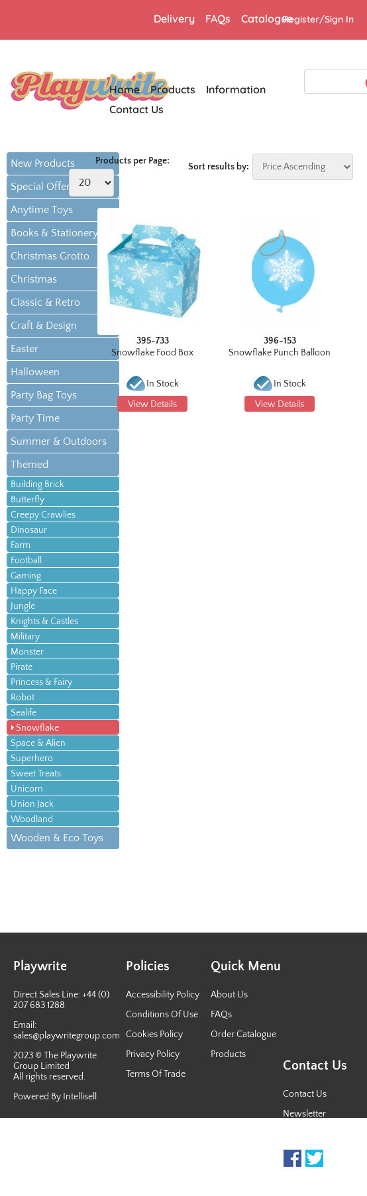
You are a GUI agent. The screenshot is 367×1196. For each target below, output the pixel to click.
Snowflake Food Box (152, 352)
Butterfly (27, 499)
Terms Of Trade (155, 1074)
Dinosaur (29, 530)
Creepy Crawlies (43, 515)
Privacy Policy (153, 1054)
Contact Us (305, 1094)
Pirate (21, 667)
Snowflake (37, 728)
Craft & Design (44, 326)
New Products (43, 163)
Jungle (23, 606)
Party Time (35, 418)
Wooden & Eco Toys (57, 838)
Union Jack (32, 804)
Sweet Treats (36, 773)
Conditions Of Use (162, 1014)
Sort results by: (218, 166)
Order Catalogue (243, 1034)
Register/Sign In (318, 19)
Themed (29, 465)
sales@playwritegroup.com (66, 1036)
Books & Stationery (54, 233)
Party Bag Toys (44, 395)
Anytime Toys (42, 210)
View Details (152, 404)
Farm (20, 545)
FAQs (221, 1014)
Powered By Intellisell (55, 1096)
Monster (27, 652)
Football (26, 560)
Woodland (32, 819)
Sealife (23, 713)
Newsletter (304, 1114)
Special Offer (40, 187)
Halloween (35, 372)
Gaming (26, 576)
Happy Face (34, 591)
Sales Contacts (312, 1133)
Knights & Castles (44, 621)
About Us (229, 994)
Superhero (32, 758)
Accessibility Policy (162, 994)
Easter (24, 349)
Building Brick (37, 484)
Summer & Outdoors (59, 441)
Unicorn (27, 789)
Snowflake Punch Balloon (280, 352)
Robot (22, 697)
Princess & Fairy (41, 682)
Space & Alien (38, 743)
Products (228, 1054)
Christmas (34, 279)
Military (25, 636)
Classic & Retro (45, 302)
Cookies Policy (154, 1034)
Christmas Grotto (50, 256)
